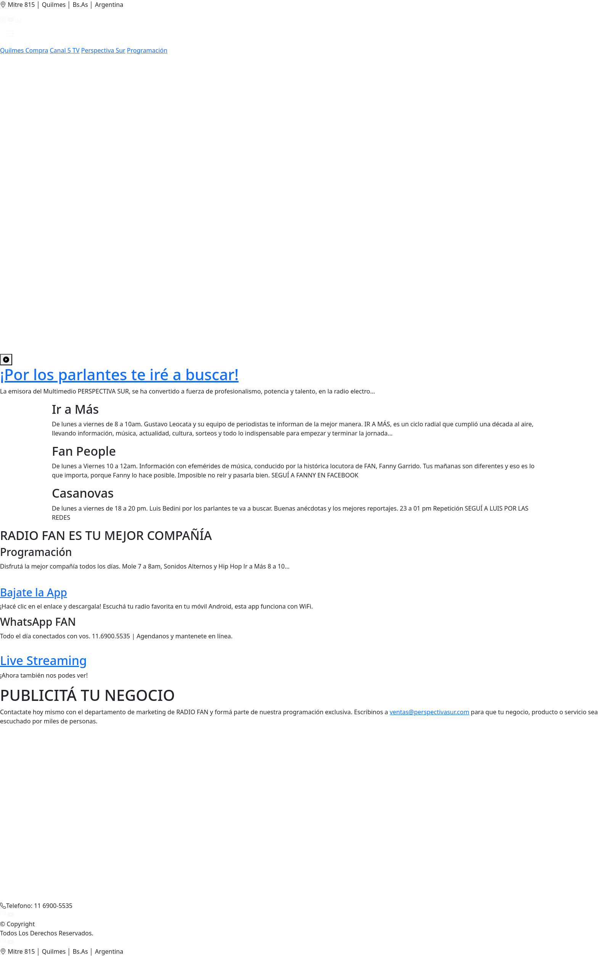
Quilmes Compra (24, 50)
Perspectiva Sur (103, 50)
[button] (10, 35)
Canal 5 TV (64, 50)
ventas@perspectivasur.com (429, 712)
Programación (147, 50)
